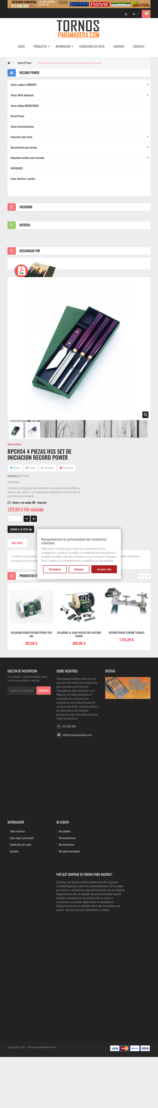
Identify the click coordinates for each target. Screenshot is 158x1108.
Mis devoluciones (67, 1022)
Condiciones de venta (20, 1028)
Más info (17, 793)
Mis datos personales (69, 1035)
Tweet (15, 718)
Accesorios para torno (21, 137)
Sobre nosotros (17, 1015)
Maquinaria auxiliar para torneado (27, 158)
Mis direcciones (66, 1028)
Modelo (13, 726)
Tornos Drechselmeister (22, 126)
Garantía (14, 1035)
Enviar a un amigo (22, 753)
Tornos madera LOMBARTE (24, 84)
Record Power (25, 63)
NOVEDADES (17, 168)
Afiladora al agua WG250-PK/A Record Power (79, 885)
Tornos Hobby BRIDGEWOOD (25, 105)
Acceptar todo (104, 569)
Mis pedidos (65, 1015)
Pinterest (66, 718)
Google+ (47, 718)
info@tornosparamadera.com (77, 985)
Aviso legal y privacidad (21, 1022)
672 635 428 (69, 977)
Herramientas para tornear (24, 147)
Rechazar (79, 569)
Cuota (30, 718)
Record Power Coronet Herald (126, 883)
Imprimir (42, 753)
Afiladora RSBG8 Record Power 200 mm (31, 885)
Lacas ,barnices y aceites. (23, 178)
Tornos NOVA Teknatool (22, 95)
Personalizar (55, 569)
